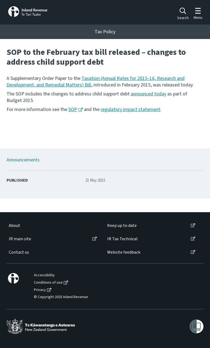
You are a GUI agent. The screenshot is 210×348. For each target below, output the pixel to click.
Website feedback (123, 252)
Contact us (19, 252)
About (14, 225)
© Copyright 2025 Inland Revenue (61, 297)
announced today (148, 94)
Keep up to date (122, 225)
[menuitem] (52, 225)
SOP (72, 109)
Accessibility (44, 275)
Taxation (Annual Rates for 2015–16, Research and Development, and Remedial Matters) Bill (96, 81)
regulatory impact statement (130, 109)
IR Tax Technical (122, 239)
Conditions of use (48, 282)
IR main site (20, 239)
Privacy (40, 290)
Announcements (23, 160)
